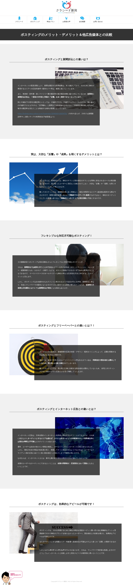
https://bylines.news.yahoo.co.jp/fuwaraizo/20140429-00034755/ (42, 114)
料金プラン (51, 22)
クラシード (19, 22)
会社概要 (82, 22)
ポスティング (35, 22)
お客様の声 (66, 22)
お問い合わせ (98, 22)
